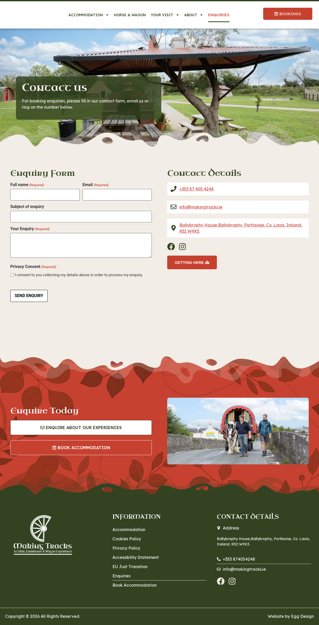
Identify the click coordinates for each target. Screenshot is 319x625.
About (193, 15)
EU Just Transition (130, 563)
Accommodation (88, 15)
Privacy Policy (126, 544)
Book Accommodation (134, 581)
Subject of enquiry (27, 206)
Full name (27, 185)
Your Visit (165, 15)
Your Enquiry (30, 226)
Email (96, 185)
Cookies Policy (126, 535)
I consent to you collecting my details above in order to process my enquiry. (79, 273)
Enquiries (218, 15)
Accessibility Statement (135, 554)
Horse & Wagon (130, 15)
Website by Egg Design (291, 612)
